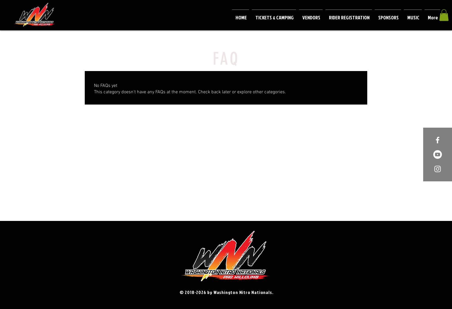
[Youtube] (437, 154)
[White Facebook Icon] (437, 140)
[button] (444, 15)
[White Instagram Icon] (437, 169)
